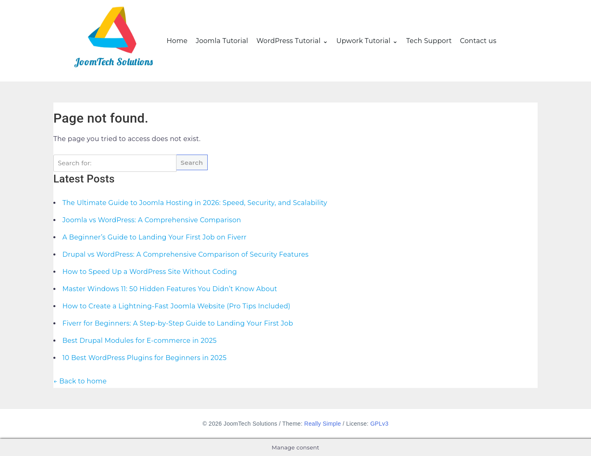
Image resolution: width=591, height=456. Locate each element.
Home (177, 41)
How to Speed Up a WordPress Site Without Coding (149, 272)
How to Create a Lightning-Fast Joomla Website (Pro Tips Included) (176, 306)
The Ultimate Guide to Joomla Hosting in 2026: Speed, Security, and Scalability (194, 203)
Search (192, 162)
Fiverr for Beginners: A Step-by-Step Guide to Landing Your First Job (177, 323)
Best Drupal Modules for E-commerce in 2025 (139, 340)
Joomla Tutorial (222, 41)
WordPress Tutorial (289, 41)
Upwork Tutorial (363, 41)
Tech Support (429, 41)
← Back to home (80, 381)
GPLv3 (379, 423)
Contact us (478, 41)
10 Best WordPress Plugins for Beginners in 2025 (144, 358)
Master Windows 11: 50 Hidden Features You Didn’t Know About (169, 289)
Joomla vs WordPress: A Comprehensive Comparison (151, 220)
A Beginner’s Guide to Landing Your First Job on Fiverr (154, 237)
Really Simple (322, 423)
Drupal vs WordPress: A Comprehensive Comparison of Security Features (185, 254)
